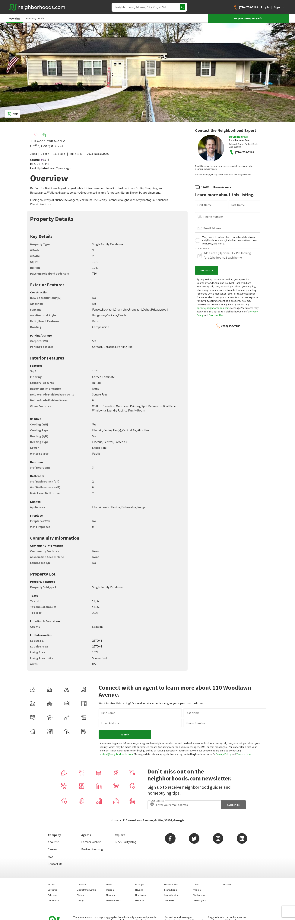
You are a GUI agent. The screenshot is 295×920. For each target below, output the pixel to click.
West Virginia (199, 900)
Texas (196, 884)
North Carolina (171, 884)
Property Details (35, 18)
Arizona (51, 884)
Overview (14, 18)
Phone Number (213, 216)
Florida (80, 895)
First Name (204, 204)
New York (139, 900)
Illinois (109, 884)
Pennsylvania (170, 889)
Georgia (80, 900)
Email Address (212, 228)
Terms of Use (216, 315)
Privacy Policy (223, 754)
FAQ (50, 856)
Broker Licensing (92, 849)
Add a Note (203, 248)
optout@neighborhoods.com (213, 308)
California (52, 889)
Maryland (111, 895)
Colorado (52, 895)
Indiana (110, 889)
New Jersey (140, 895)
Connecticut (54, 900)
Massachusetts (113, 900)
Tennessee (169, 900)
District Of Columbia (86, 889)
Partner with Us (91, 842)
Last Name (238, 204)
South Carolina (171, 895)
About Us (53, 842)
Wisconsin (227, 884)
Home (115, 820)
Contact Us (55, 864)
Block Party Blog (125, 842)
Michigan (139, 884)
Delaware (81, 884)
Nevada (139, 889)
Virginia (197, 889)
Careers (53, 849)
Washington (199, 895)
